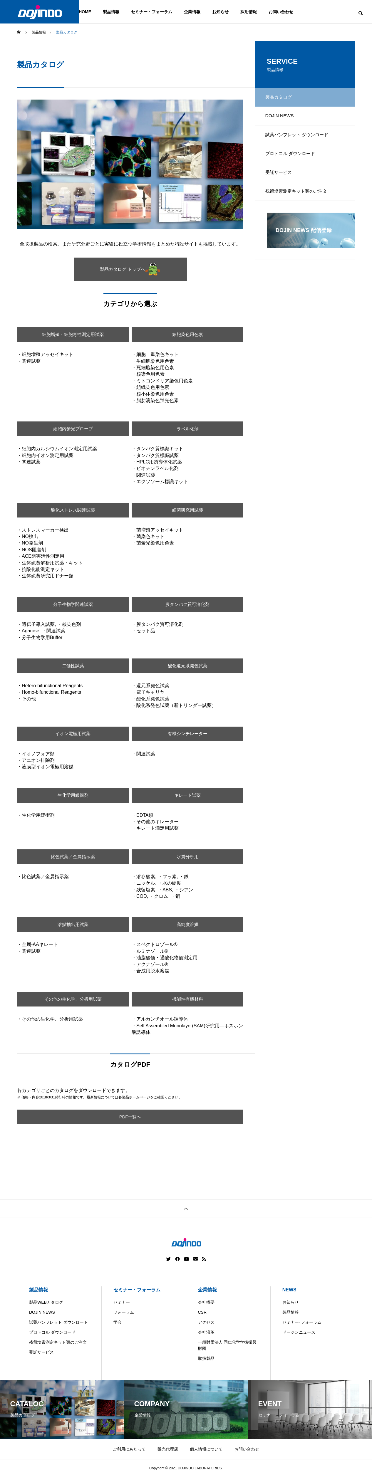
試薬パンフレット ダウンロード (300, 138)
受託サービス (281, 179)
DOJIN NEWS (281, 118)
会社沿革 (206, 1332)
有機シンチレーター (187, 733)
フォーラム (123, 1312)
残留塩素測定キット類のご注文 (300, 200)
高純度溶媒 (187, 924)
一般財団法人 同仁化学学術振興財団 (227, 1345)
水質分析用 (187, 856)
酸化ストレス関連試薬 (72, 510)
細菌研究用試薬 (187, 510)
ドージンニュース (298, 1332)
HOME (85, 11)
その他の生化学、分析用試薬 (72, 999)
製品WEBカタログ (46, 1302)
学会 (117, 1322)
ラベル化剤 (187, 428)
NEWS (289, 1289)
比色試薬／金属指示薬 (72, 856)
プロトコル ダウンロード (293, 159)
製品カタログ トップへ (130, 269)
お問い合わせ (281, 11)
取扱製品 (206, 1358)
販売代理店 (167, 1449)
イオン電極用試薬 (73, 733)
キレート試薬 (187, 795)
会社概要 (206, 1302)
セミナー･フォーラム (301, 1322)
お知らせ (220, 11)
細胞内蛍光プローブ (73, 428)
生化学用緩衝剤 (72, 795)
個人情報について (206, 1449)
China (194, 1472)
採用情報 (248, 11)
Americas (169, 1472)
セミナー (121, 1302)
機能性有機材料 (187, 999)
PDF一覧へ (130, 1116)
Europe (217, 1472)
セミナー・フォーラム (151, 11)
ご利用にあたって (129, 1449)
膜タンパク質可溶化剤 (187, 604)
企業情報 (192, 11)
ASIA (239, 1472)
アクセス (206, 1322)
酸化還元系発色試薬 (187, 665)
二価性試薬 (73, 665)
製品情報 (111, 11)
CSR (202, 1312)
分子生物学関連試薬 (73, 604)
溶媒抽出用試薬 (72, 924)
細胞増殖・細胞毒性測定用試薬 (73, 334)
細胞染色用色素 (187, 334)
